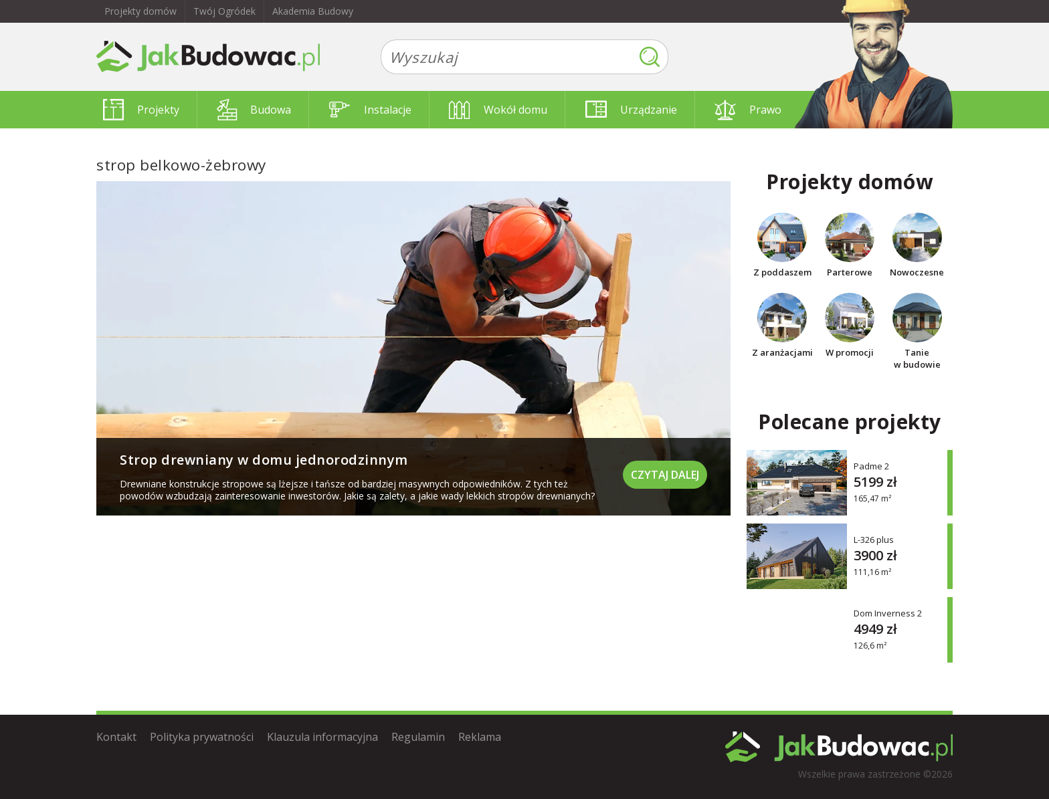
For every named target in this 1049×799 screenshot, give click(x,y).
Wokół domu (498, 109)
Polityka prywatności (202, 736)
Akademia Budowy (312, 11)
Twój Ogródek (224, 11)
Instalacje (370, 109)
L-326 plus (874, 539)
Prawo (747, 109)
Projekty (141, 109)
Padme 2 (871, 466)
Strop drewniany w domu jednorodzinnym (264, 460)
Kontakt (116, 736)
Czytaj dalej (665, 474)
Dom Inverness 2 (888, 613)
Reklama (479, 736)
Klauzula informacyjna (322, 736)
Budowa (254, 109)
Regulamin (418, 736)
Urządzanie (631, 109)
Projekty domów (140, 11)
